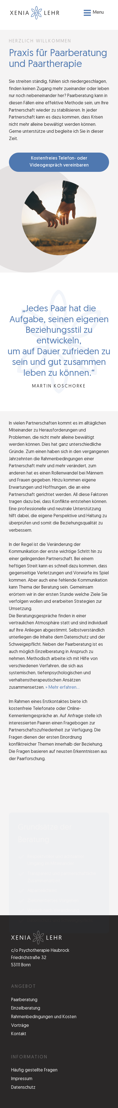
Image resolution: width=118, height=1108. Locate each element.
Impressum (21, 1079)
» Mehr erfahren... (62, 687)
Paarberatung (24, 1000)
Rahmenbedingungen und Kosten (43, 1017)
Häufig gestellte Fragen (34, 1070)
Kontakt (18, 1034)
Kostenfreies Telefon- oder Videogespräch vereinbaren (59, 162)
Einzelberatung (25, 1008)
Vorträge (20, 1025)
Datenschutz (23, 1087)
